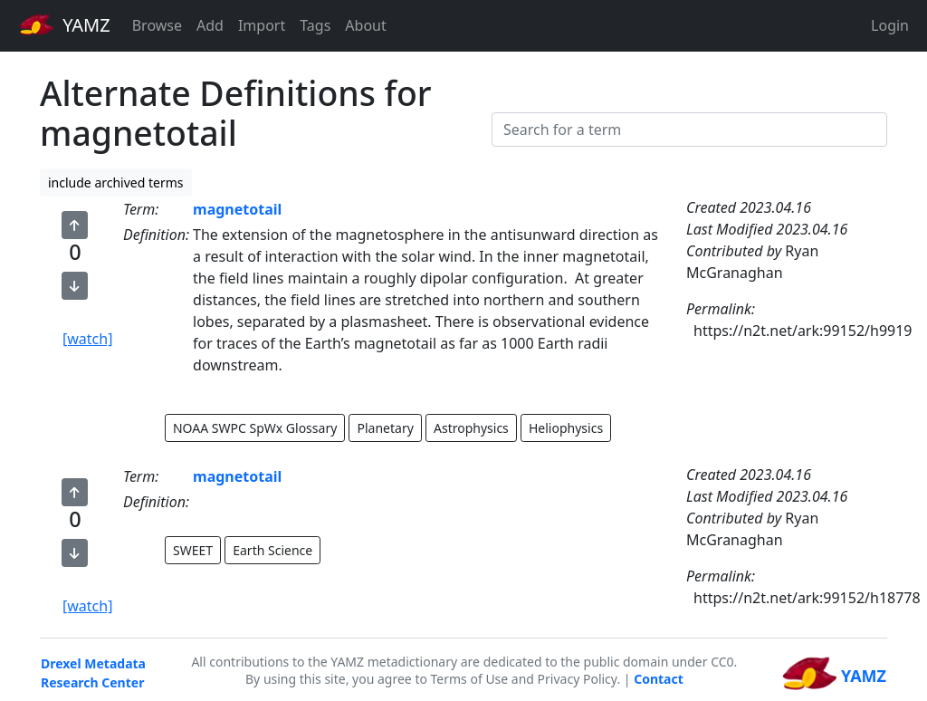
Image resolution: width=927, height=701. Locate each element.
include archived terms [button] (116, 182)
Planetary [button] (385, 428)
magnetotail (237, 209)
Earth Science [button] (272, 550)
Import (261, 25)
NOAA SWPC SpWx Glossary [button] (255, 428)
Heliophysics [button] (566, 428)
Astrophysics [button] (471, 428)
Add (210, 25)
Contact (658, 678)
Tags (315, 25)
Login (890, 25)
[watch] (87, 339)
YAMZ (64, 24)
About (365, 25)
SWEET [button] (193, 550)
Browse (157, 25)
